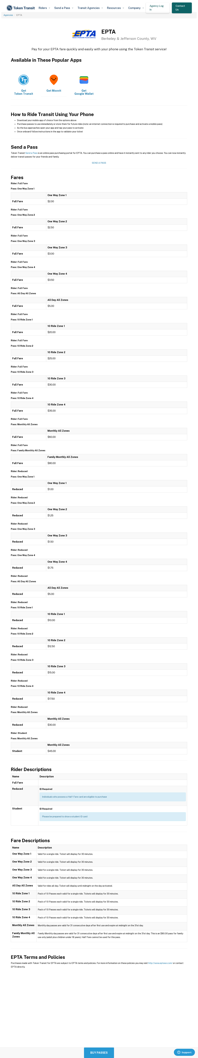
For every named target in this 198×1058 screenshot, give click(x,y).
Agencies (8, 15)
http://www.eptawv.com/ (160, 963)
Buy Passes (99, 1052)
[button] (44, 8)
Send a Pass (31, 153)
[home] (21, 8)
